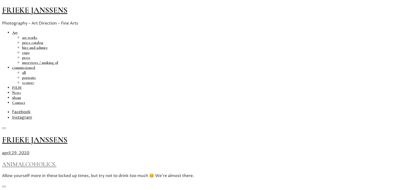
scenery (28, 82)
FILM (17, 87)
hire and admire (35, 47)
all (24, 72)
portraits (29, 77)
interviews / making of (40, 62)
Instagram (22, 117)
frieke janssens (34, 10)
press (26, 57)
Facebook (21, 112)
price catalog (32, 42)
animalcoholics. (29, 164)
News (16, 92)
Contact (18, 102)
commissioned (23, 67)
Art (15, 32)
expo (26, 52)
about (16, 97)
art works (29, 37)
